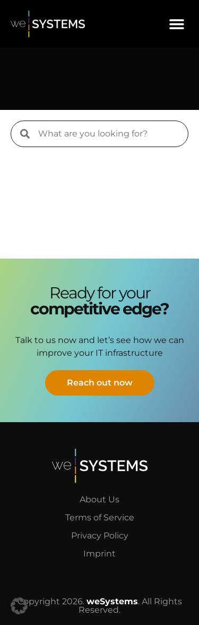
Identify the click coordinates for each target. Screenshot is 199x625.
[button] (176, 24)
